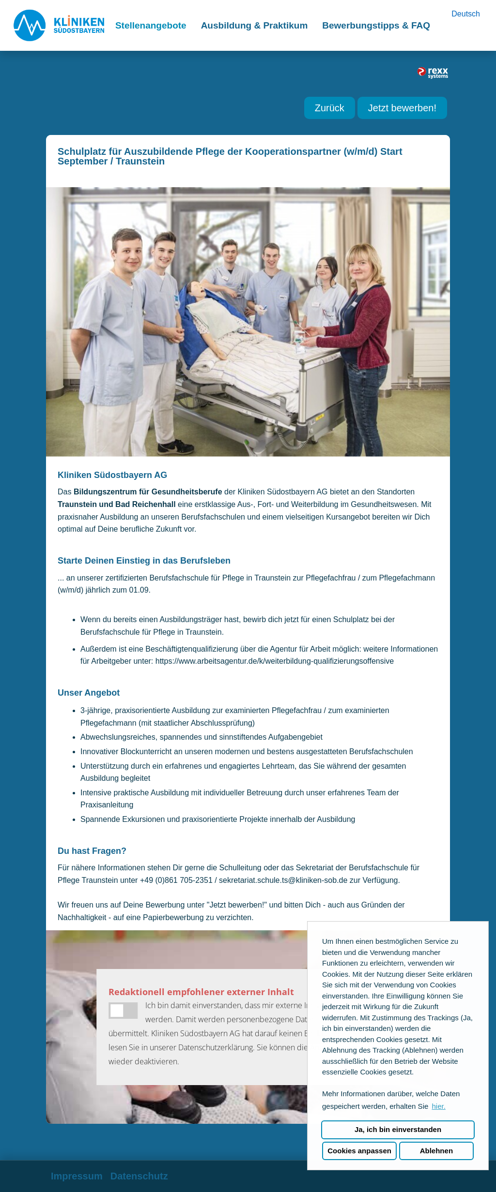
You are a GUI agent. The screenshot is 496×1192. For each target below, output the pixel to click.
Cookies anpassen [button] (359, 1151)
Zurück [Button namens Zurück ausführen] (329, 108)
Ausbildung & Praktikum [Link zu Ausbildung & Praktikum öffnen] (254, 25)
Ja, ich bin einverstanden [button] (398, 1129)
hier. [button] (438, 1106)
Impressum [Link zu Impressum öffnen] (77, 1176)
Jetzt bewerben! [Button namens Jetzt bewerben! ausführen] (402, 108)
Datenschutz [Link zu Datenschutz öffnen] (139, 1176)
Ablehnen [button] (436, 1151)
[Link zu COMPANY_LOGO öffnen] (59, 25)
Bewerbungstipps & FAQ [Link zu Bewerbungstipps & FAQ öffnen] (376, 25)
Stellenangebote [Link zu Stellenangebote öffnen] (150, 25)
